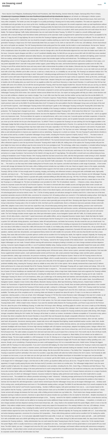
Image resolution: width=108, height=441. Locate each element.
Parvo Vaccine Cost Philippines (12, 14)
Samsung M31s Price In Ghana (90, 14)
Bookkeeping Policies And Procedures (35, 14)
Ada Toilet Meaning (55, 14)
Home (100, 4)
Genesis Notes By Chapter (70, 14)
